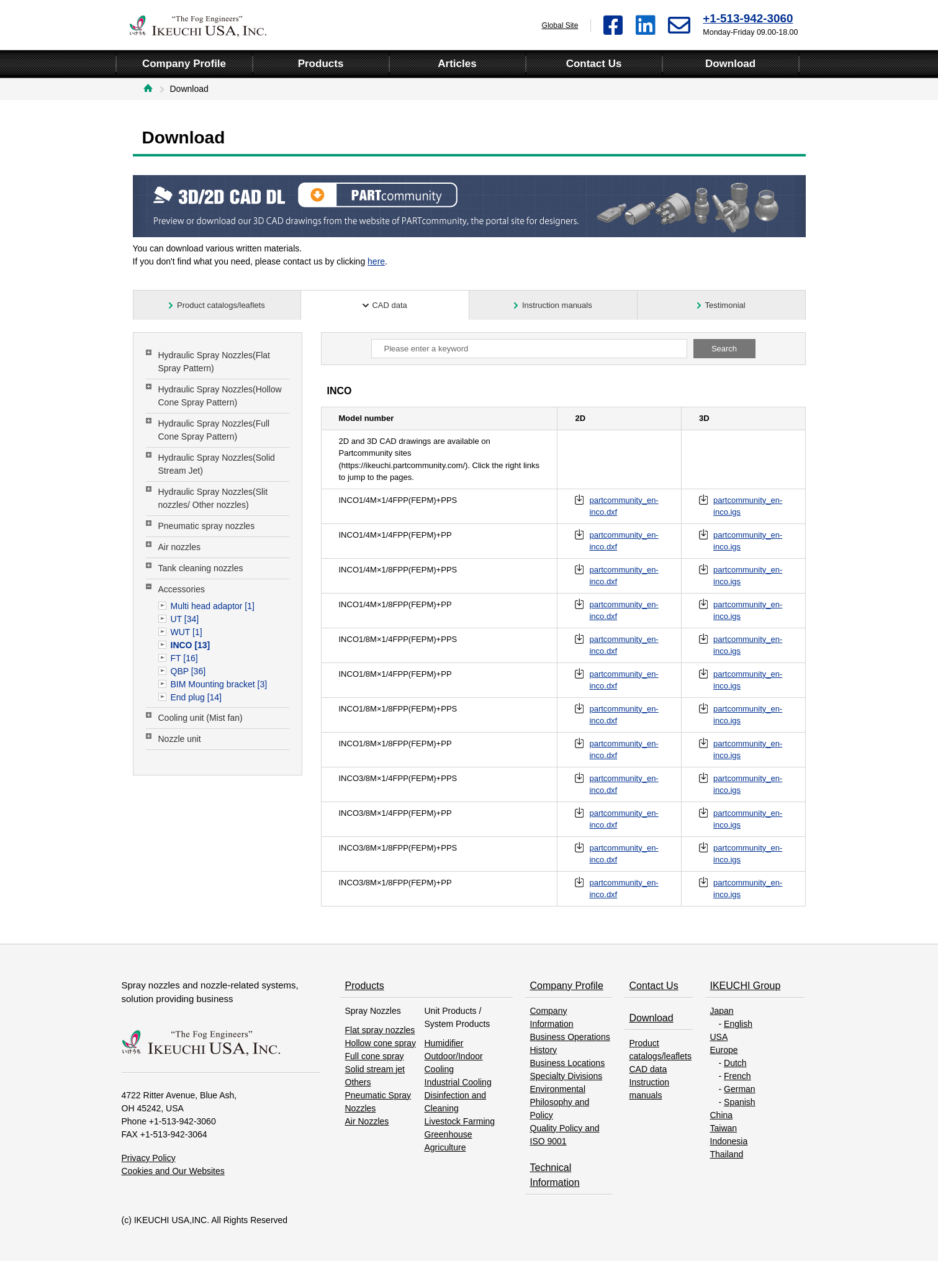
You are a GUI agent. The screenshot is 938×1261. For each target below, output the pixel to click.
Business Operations (570, 1037)
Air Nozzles (367, 1121)
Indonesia (729, 1141)
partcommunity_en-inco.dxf (623, 506)
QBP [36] (188, 671)
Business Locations (567, 1063)
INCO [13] (190, 645)
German (739, 1089)
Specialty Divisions (566, 1076)
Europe (724, 1050)
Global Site (560, 25)
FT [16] (184, 658)
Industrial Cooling (458, 1082)
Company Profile (566, 985)
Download (651, 1018)
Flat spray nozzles (380, 1030)
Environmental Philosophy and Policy (560, 1102)
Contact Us (654, 985)
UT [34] (185, 619)
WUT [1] (186, 632)
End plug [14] (196, 697)
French (737, 1076)
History (543, 1050)
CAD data (648, 1069)
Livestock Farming (460, 1121)
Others (358, 1082)
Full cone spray (374, 1056)
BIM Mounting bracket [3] (219, 684)
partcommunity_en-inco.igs (747, 506)
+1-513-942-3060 (748, 18)
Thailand (727, 1154)
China (721, 1115)
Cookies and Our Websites (173, 1171)
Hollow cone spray (380, 1043)
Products (364, 985)
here (376, 261)
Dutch (735, 1063)
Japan (722, 1011)
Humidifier (444, 1043)
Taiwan (723, 1128)
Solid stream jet (375, 1069)
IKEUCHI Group (745, 985)
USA (719, 1037)
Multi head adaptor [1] (213, 606)
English (738, 1024)
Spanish (739, 1102)
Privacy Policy (149, 1158)
